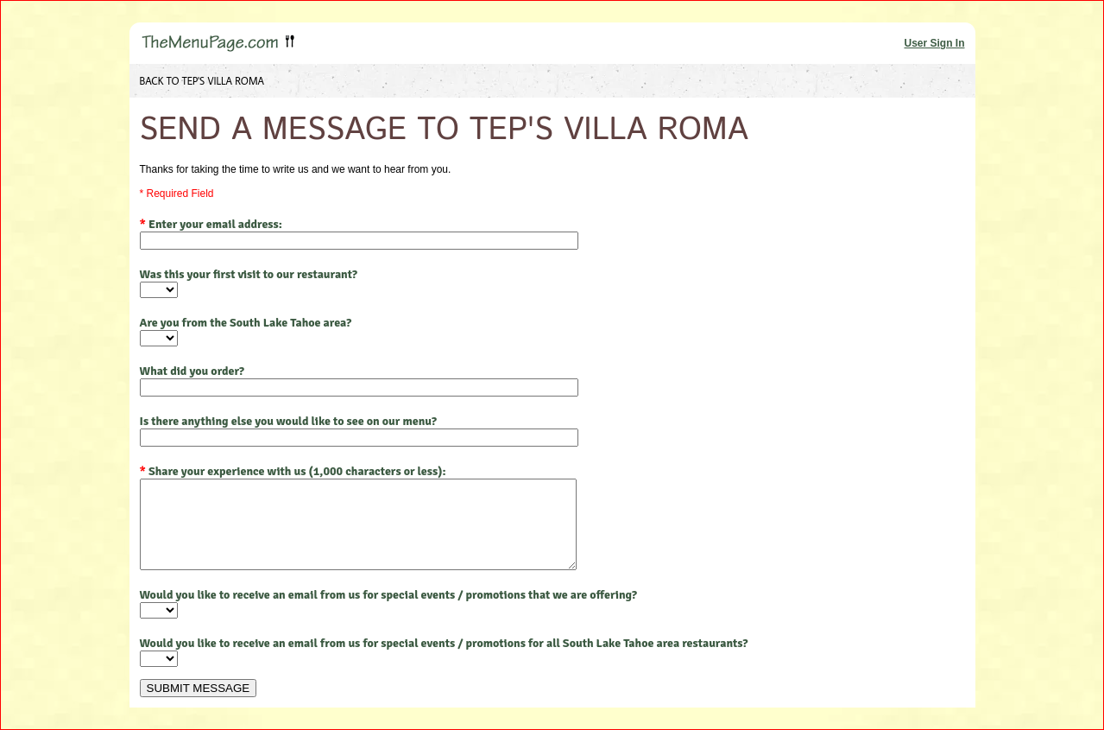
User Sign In (934, 43)
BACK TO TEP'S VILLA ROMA (202, 80)
